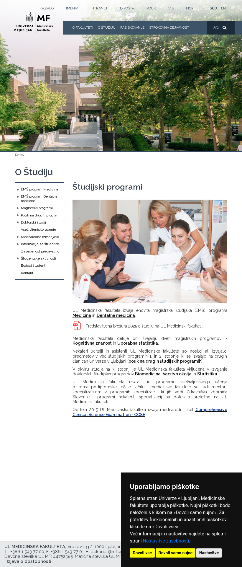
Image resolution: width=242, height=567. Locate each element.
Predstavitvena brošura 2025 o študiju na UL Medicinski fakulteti (144, 326)
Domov (19, 154)
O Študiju (107, 28)
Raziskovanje (132, 28)
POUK (151, 8)
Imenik (72, 8)
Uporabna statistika (137, 343)
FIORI (190, 8)
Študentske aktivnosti (38, 258)
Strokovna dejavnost (169, 28)
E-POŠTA (127, 8)
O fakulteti (83, 28)
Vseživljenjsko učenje (38, 229)
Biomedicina (148, 374)
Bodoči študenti (33, 265)
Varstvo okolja (177, 374)
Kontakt (27, 273)
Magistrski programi (37, 208)
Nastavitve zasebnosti (166, 541)
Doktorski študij (33, 222)
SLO (213, 8)
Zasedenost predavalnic (40, 251)
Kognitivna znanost (92, 343)
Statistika (207, 374)
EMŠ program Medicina (39, 189)
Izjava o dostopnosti (29, 561)
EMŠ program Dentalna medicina (39, 198)
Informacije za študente (40, 244)
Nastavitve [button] (209, 552)
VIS (171, 8)
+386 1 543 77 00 (27, 551)
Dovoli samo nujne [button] (176, 552)
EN (223, 8)
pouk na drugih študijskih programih (165, 361)
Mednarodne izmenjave (40, 237)
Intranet (99, 8)
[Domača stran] (33, 23)
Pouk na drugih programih (41, 215)
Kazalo (46, 8)
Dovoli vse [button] (142, 552)
